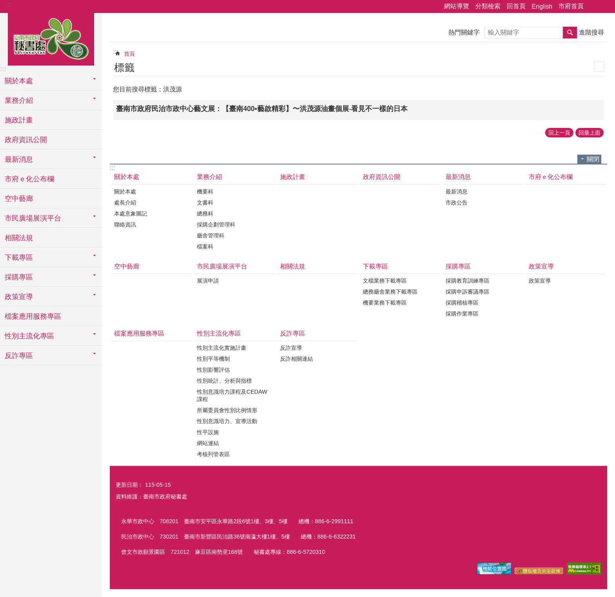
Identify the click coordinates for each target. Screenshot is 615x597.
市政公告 (457, 202)
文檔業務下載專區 (385, 281)
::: (8, 4)
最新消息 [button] (19, 159)
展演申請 (208, 281)
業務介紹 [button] (19, 100)
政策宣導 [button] (19, 297)
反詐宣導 (291, 348)
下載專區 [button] (19, 257)
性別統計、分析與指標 (224, 381)
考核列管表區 (213, 454)
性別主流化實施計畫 (221, 348)
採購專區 (458, 266)
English (542, 6)
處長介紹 (125, 202)
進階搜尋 (591, 32)
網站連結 (208, 443)
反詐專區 (292, 333)
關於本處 (126, 176)
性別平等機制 (213, 359)
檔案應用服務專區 (33, 316)
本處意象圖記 (130, 213)
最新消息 (458, 176)
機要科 (205, 191)
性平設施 (208, 432)
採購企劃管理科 (216, 224)
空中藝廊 (19, 199)
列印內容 (599, 67)
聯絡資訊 (125, 224)
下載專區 (375, 266)
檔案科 (205, 246)
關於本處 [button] (19, 81)
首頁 (129, 54)
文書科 (205, 202)
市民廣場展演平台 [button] (33, 218)
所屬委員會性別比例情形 (227, 410)
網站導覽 (456, 6)
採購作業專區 (462, 313)
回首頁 (516, 6)
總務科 (205, 213)
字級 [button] (604, 6)
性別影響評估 (213, 370)
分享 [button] (593, 6)
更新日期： (129, 485)
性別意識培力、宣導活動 (227, 421)
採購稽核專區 (462, 302)
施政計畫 (19, 120)
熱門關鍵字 (464, 32)
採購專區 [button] (19, 277)
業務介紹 (209, 176)
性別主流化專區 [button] (29, 336)
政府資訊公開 (26, 140)
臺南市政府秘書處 (51, 38)
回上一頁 (559, 133)
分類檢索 (487, 6)
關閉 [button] (593, 159)
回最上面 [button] (589, 133)
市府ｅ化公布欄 (29, 179)
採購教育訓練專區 (467, 281)
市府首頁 (571, 6)
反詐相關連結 (296, 359)
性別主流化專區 (219, 333)
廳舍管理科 (210, 235)
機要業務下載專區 (385, 302)
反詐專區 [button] (19, 356)
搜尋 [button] (570, 32)
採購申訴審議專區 (467, 291)
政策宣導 (541, 266)
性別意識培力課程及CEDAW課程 (232, 395)
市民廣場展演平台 (222, 266)
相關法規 (19, 238)
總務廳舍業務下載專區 (390, 291)
